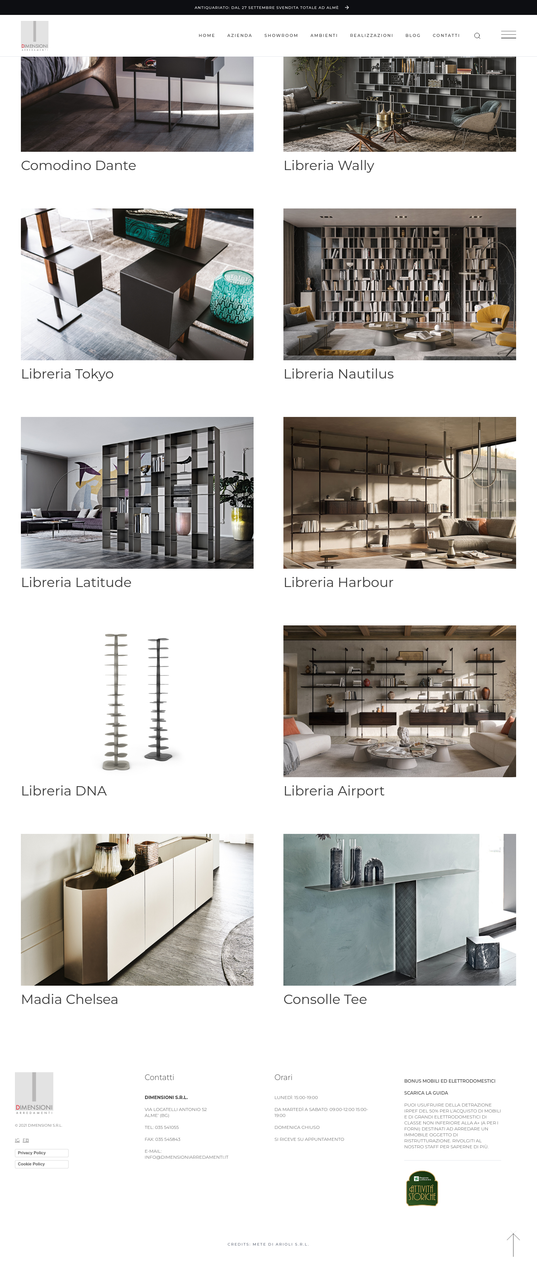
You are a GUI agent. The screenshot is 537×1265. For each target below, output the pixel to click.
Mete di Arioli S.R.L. (281, 1244)
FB (26, 1140)
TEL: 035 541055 (162, 1127)
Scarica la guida (426, 1093)
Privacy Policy (32, 1153)
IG (17, 1140)
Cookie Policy (31, 1164)
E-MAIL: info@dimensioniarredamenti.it (186, 1154)
